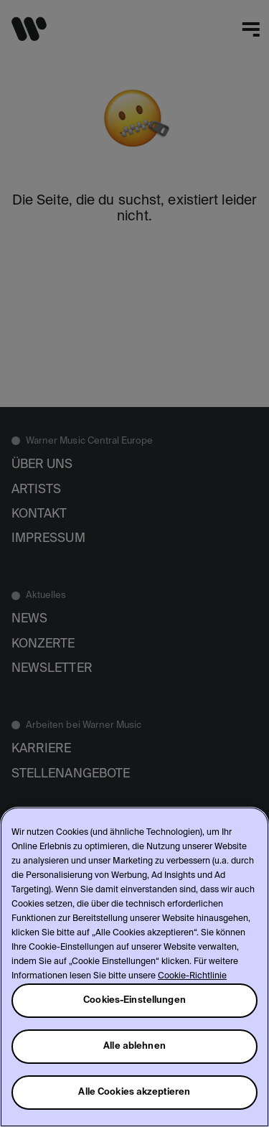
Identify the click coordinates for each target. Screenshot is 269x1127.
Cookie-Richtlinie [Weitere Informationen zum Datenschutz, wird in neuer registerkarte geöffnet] (192, 976)
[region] (134, 967)
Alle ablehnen (134, 1046)
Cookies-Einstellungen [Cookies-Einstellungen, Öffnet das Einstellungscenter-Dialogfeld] (134, 1000)
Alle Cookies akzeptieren (134, 1092)
